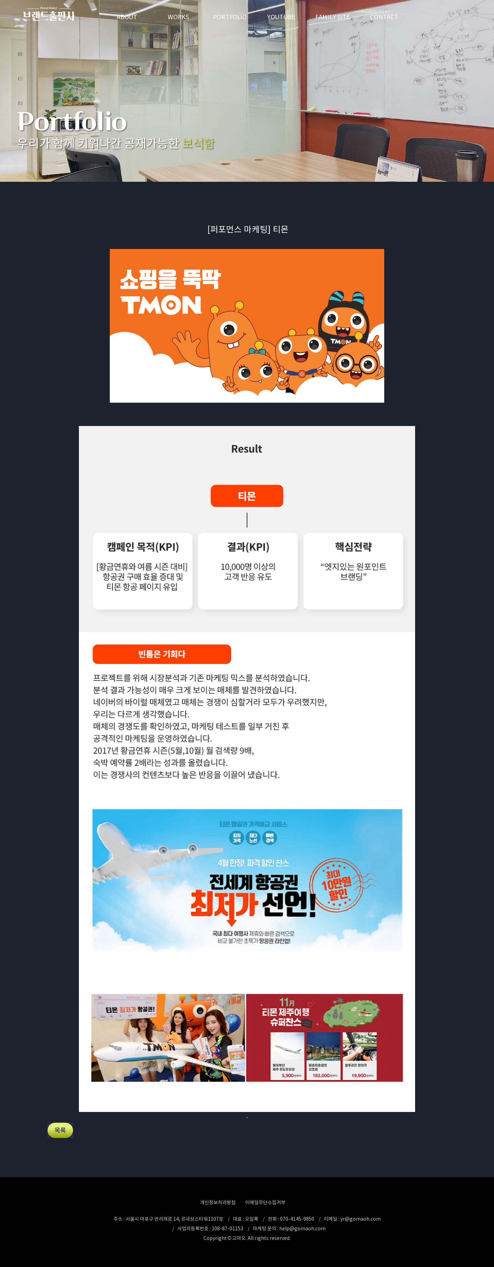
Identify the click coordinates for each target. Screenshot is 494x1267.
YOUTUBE (281, 17)
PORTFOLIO (230, 17)
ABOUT (127, 17)
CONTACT (384, 17)
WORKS (178, 17)
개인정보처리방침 (218, 1202)
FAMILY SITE (332, 17)
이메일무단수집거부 (265, 1202)
